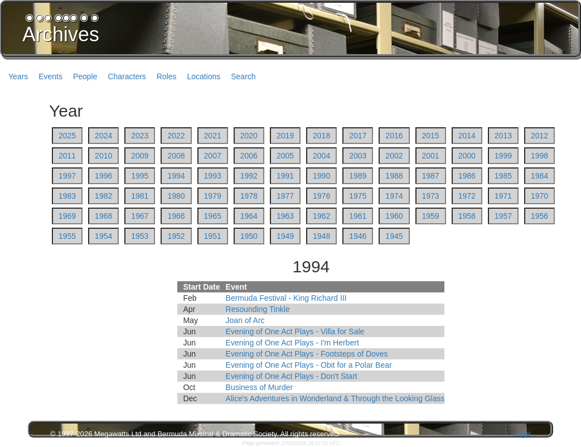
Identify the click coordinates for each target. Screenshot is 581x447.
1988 (394, 175)
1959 (430, 216)
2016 (394, 135)
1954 (103, 236)
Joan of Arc (245, 320)
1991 (285, 175)
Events (50, 76)
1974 (394, 195)
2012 (539, 135)
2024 (103, 135)
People (85, 76)
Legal (522, 434)
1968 (103, 216)
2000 (467, 155)
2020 (249, 135)
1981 (139, 195)
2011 (67, 155)
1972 (467, 195)
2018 (321, 135)
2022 (176, 135)
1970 (539, 195)
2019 (285, 135)
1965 (212, 216)
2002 (394, 155)
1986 (467, 175)
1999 (503, 155)
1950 (249, 236)
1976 (321, 195)
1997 (67, 175)
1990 (321, 175)
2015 (430, 135)
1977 (285, 195)
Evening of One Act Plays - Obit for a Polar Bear (309, 365)
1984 (539, 175)
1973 (430, 195)
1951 (212, 236)
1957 (503, 216)
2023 (139, 135)
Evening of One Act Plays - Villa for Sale (295, 331)
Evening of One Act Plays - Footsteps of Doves (307, 353)
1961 (357, 216)
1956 (539, 216)
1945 (394, 236)
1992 (249, 175)
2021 (212, 135)
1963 (285, 216)
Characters (127, 76)
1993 (212, 175)
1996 (103, 175)
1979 (212, 195)
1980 (176, 195)
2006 (249, 155)
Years (18, 76)
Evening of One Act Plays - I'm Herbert (292, 342)
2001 (430, 155)
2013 (503, 135)
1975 (357, 195)
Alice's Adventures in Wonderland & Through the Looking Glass (335, 398)
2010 (103, 155)
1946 (357, 236)
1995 (139, 175)
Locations (203, 76)
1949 (285, 236)
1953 (139, 236)
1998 (539, 155)
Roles (167, 76)
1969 (67, 216)
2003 (357, 155)
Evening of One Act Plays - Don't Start (291, 376)
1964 (249, 216)
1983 (67, 195)
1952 (176, 236)
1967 (139, 216)
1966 (176, 216)
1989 (357, 175)
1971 (503, 195)
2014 (467, 135)
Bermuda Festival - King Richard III (286, 298)
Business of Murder (259, 387)
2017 (357, 135)
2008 (176, 155)
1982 (103, 195)
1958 (467, 216)
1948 (321, 236)
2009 (139, 155)
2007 (212, 155)
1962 (321, 216)
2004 (321, 155)
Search (243, 76)
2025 (67, 135)
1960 (394, 216)
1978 (249, 195)
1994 (176, 175)
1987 (430, 175)
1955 (67, 236)
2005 (285, 155)
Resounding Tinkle (258, 309)
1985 (503, 175)
